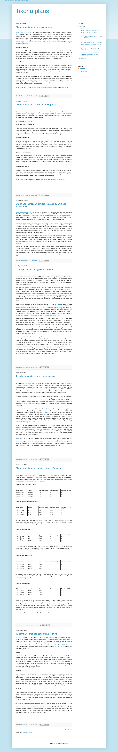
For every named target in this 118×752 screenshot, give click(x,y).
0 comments (34, 195)
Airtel (17, 313)
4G (16, 637)
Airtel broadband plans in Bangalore (90, 52)
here (64, 179)
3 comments (34, 95)
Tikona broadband (21, 112)
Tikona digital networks (40, 477)
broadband (23, 179)
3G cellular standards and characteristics (35, 376)
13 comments (34, 625)
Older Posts (68, 730)
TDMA (17, 438)
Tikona (17, 475)
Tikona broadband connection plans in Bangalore (39, 468)
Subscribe (49, 87)
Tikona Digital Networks (22, 32)
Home (40, 730)
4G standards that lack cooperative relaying (36, 634)
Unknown (23, 95)
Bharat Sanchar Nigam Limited (25, 212)
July (82, 28)
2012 (81, 26)
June (82, 58)
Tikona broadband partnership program (34, 27)
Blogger (66, 743)
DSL (59, 304)
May (82, 61)
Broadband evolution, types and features (35, 269)
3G (24, 225)
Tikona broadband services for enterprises (36, 104)
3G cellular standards (31, 383)
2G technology (46, 412)
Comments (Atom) (27, 732)
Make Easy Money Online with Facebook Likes (16, 0)
